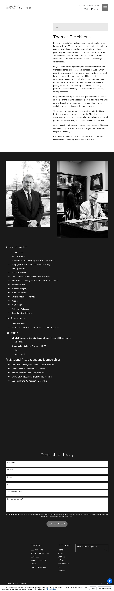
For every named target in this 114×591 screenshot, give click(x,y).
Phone (9, 477)
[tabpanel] (80, 88)
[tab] (57, 27)
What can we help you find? (87, 546)
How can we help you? (15, 499)
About (60, 553)
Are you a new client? (14, 491)
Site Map (23, 583)
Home (60, 549)
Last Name (10, 469)
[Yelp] (101, 583)
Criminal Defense (61, 558)
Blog (60, 567)
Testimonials (63, 563)
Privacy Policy (12, 583)
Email (9, 484)
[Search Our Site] (105, 550)
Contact (61, 570)
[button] (109, 581)
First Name (10, 462)
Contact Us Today (57, 524)
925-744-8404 (91, 8)
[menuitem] (65, 550)
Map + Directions (38, 567)
